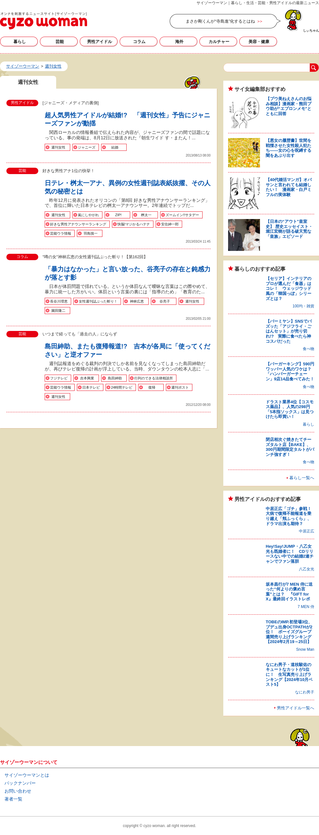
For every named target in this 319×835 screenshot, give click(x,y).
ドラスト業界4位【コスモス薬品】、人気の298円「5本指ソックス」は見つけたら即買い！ (290, 409)
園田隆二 (58, 310)
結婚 (114, 147)
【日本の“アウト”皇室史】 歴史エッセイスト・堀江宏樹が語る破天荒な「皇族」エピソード (289, 229)
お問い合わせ (17, 791)
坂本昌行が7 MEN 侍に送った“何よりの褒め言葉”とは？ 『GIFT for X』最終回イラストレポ (289, 592)
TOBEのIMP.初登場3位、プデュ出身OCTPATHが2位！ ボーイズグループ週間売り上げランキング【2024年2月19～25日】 (289, 631)
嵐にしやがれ (88, 215)
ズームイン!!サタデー (182, 215)
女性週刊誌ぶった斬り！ (98, 301)
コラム (139, 41)
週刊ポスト (180, 387)
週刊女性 (58, 147)
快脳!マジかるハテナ (133, 224)
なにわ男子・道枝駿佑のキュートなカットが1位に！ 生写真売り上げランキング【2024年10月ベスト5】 (289, 674)
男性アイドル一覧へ (295, 708)
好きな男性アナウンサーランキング (78, 224)
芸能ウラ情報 (60, 233)
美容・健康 (259, 41)
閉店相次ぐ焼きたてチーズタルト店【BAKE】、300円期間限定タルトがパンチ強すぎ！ (290, 447)
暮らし (19, 41)
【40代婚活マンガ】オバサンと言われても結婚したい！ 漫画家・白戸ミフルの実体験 (289, 187)
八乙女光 (306, 569)
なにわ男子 (304, 692)
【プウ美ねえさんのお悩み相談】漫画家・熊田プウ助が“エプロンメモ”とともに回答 (288, 106)
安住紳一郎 (170, 224)
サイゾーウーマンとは (26, 775)
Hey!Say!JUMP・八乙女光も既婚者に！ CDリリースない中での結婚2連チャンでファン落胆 (290, 554)
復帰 (151, 387)
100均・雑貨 (303, 306)
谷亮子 (165, 301)
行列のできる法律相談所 (153, 378)
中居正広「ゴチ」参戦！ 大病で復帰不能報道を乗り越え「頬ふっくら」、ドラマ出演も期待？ (290, 516)
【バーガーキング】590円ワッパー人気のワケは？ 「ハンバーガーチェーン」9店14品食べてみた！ (290, 371)
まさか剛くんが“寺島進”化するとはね (220, 21)
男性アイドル (99, 41)
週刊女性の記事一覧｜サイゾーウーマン (43, 20)
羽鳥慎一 (91, 233)
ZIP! (118, 215)
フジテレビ (59, 378)
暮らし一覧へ (301, 477)
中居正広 (306, 531)
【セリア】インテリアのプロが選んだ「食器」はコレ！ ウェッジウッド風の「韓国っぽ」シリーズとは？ (288, 288)
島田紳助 (115, 378)
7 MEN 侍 (306, 606)
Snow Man (305, 649)
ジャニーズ (86, 147)
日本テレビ (91, 387)
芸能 (60, 41)
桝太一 (146, 215)
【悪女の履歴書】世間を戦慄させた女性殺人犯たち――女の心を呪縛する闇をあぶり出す (288, 148)
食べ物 (308, 349)
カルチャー (219, 41)
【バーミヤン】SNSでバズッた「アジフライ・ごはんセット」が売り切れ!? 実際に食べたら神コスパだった (289, 331)
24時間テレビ (121, 387)
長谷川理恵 (59, 301)
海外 (179, 41)
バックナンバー (20, 783)
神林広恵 (137, 301)
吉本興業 (87, 378)
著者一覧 (13, 799)
